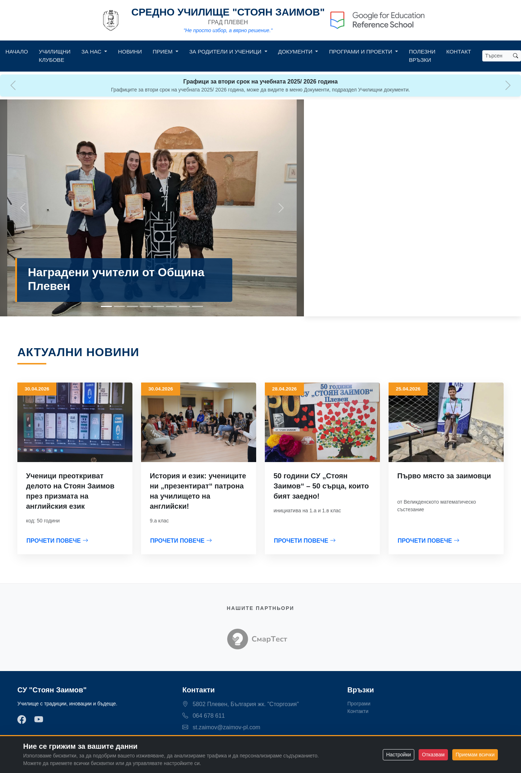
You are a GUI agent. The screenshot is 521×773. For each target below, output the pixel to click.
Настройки (398, 754)
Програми (358, 703)
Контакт (458, 51)
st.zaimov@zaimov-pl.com (221, 727)
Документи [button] (296, 51)
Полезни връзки (422, 55)
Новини (130, 51)
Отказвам (433, 754)
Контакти (357, 711)
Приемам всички (475, 754)
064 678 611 (203, 716)
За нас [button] (92, 51)
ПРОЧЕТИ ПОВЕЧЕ (57, 541)
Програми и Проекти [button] (361, 51)
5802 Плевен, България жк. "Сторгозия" (240, 704)
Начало (16, 51)
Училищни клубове (55, 55)
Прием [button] (163, 51)
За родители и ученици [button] (226, 51)
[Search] (496, 55)
